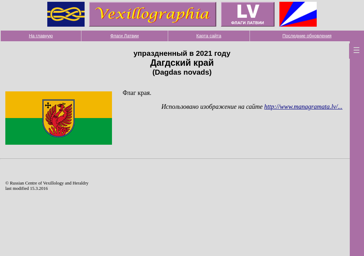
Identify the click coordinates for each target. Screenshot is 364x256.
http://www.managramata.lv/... (303, 106)
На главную (41, 35)
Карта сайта (208, 35)
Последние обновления (307, 35)
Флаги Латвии (124, 35)
